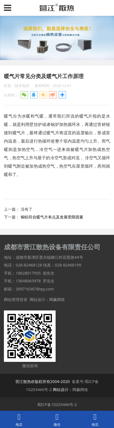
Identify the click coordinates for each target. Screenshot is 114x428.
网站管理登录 (15, 299)
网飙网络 (57, 299)
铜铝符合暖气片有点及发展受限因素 (52, 217)
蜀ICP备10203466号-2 (57, 404)
